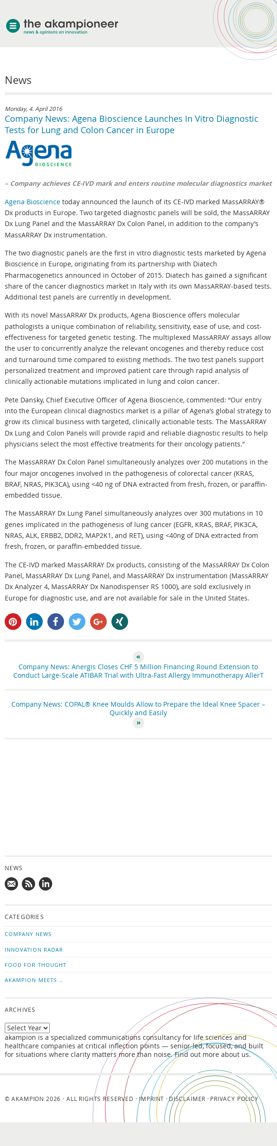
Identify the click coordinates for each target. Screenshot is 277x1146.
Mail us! (12, 884)
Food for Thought (36, 964)
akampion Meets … (34, 979)
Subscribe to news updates (29, 884)
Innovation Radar (34, 949)
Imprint (151, 1098)
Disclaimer (187, 1098)
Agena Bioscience (33, 202)
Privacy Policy (234, 1098)
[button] (13, 621)
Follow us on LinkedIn (46, 884)
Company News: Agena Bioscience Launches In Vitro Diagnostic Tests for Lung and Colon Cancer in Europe (132, 124)
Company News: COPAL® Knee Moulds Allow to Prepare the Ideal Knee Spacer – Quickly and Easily (138, 708)
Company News (28, 933)
